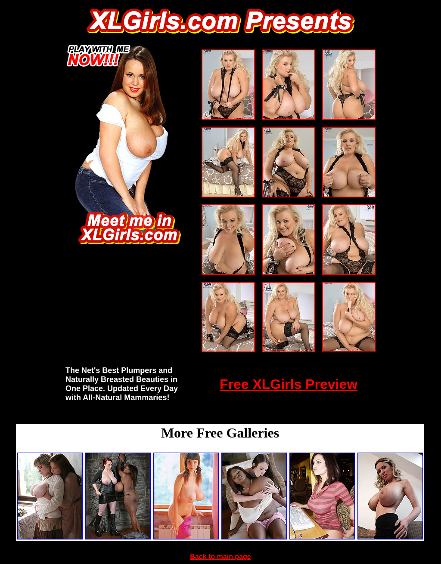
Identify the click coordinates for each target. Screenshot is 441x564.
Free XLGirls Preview (288, 384)
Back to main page (220, 556)
